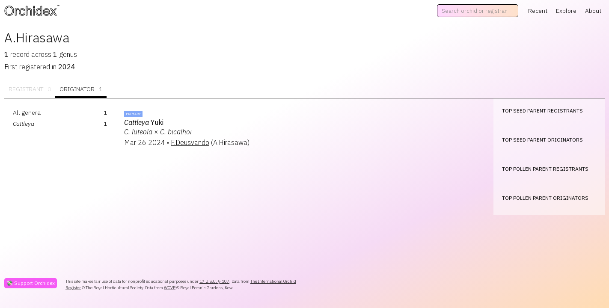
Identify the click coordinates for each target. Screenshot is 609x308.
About (593, 11)
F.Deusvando (190, 142)
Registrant (30, 89)
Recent (537, 11)
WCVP (169, 287)
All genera (27, 112)
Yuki (143, 122)
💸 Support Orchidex (30, 283)
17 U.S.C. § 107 (214, 281)
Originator (80, 89)
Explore (566, 11)
